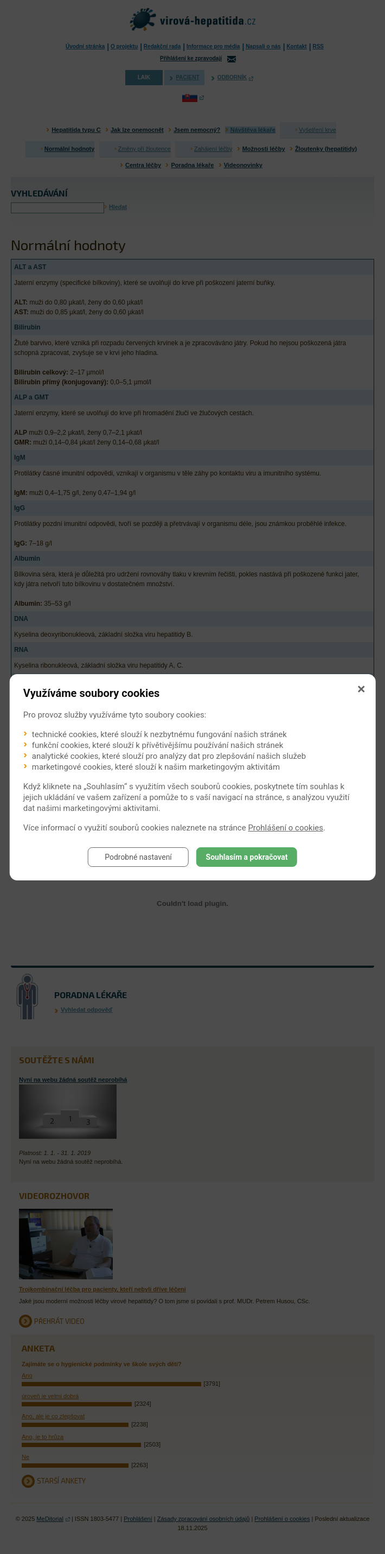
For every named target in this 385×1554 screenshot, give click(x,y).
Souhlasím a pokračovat (247, 857)
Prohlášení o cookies (285, 828)
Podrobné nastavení (138, 857)
